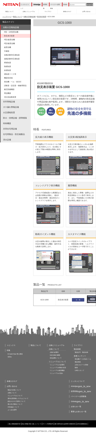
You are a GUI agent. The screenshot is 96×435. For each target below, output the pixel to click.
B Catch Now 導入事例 (15, 354)
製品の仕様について (14, 390)
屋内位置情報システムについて (18, 398)
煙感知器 (7, 63)
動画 (76, 367)
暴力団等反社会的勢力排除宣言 (65, 424)
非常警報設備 (9, 102)
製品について (17, 17)
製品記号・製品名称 (81, 352)
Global (65, 4)
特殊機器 (7, 123)
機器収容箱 (8, 78)
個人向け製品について (15, 404)
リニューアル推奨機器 (57, 370)
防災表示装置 (41, 17)
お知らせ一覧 (76, 406)
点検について (12, 393)
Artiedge (81, 386)
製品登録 (78, 362)
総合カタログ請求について (16, 401)
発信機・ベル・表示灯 (12, 82)
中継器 (6, 51)
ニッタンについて (25, 6)
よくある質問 (12, 410)
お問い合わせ (12, 386)
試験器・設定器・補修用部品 (15, 86)
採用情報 (45, 6)
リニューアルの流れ (56, 373)
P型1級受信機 (9, 40)
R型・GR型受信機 (11, 32)
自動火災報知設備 (29, 17)
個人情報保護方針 (15, 424)
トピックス (11, 345)
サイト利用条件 (48, 424)
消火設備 (7, 140)
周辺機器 (7, 93)
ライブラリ (78, 345)
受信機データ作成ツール (83, 359)
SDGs (10, 357)
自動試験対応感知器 (12, 55)
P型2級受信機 (9, 43)
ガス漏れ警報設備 (11, 107)
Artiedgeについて (13, 407)
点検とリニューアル (56, 345)
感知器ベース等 (10, 74)
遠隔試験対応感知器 (12, 59)
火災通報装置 (9, 112)
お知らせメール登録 (81, 365)
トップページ (6, 17)
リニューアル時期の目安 (58, 367)
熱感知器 (7, 66)
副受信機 (7, 47)
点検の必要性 (54, 352)
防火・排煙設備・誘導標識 (15, 118)
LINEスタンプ (79, 370)
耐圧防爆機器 (9, 89)
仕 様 (78, 300)
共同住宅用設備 (10, 129)
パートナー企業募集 (55, 6)
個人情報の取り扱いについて (31, 424)
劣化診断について (56, 358)
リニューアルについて (15, 395)
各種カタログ (12, 381)
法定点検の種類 (55, 355)
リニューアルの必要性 (57, 365)
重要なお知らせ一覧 (78, 412)
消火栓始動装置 (10, 97)
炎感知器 (7, 70)
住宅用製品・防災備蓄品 (14, 134)
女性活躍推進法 (82, 424)
